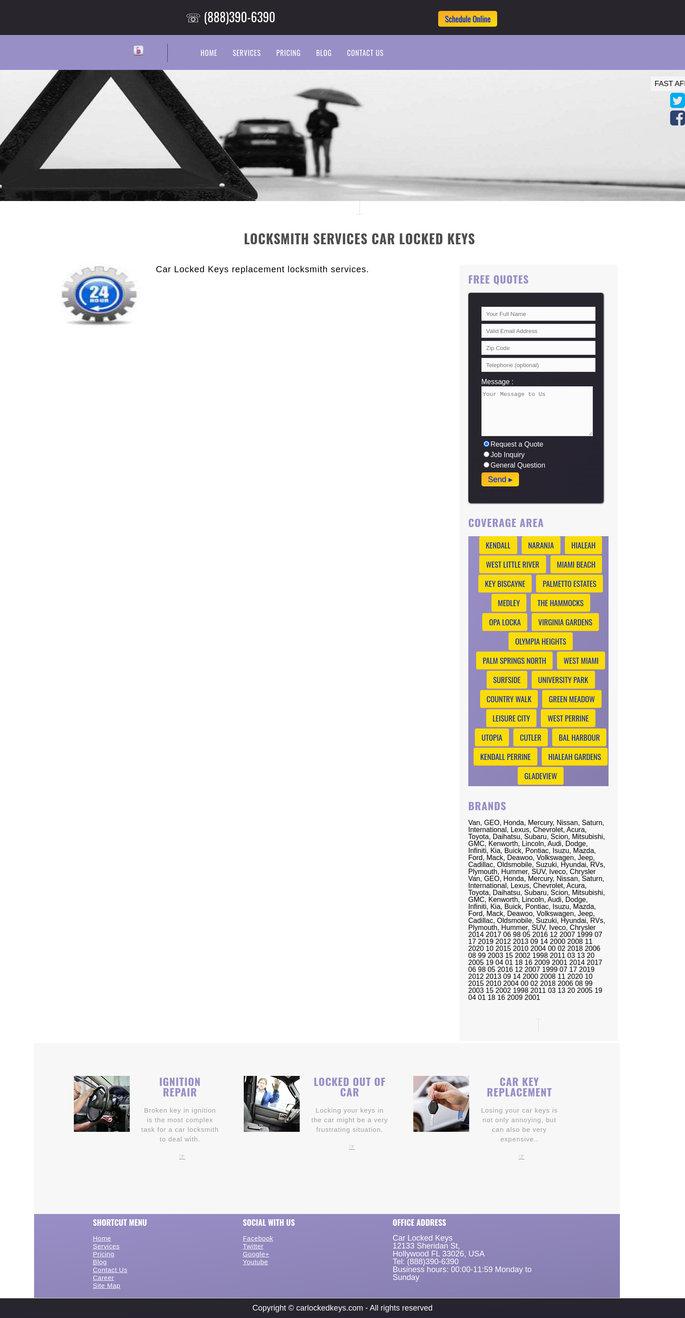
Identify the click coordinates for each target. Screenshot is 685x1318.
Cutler (530, 737)
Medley (509, 602)
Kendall (498, 545)
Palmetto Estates (569, 583)
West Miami (581, 660)
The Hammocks (560, 602)
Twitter (253, 1246)
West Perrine (567, 718)
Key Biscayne (505, 583)
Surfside (507, 679)
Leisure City (511, 718)
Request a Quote (513, 444)
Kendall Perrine (505, 756)
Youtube (255, 1262)
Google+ (256, 1254)
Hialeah (583, 545)
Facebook (258, 1238)
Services (247, 53)
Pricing (288, 53)
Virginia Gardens (565, 622)
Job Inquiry (504, 454)
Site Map (106, 1285)
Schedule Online (468, 18)
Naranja (541, 545)
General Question (514, 465)
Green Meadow (572, 698)
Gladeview (540, 775)
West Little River (512, 564)
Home (209, 53)
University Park (563, 679)
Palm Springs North (514, 660)
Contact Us (365, 53)
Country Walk (509, 698)
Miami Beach (576, 564)
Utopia (491, 737)
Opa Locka (505, 622)
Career (103, 1277)
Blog (324, 53)
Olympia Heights (540, 641)
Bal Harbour (579, 737)
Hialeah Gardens (574, 756)
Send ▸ (500, 479)
